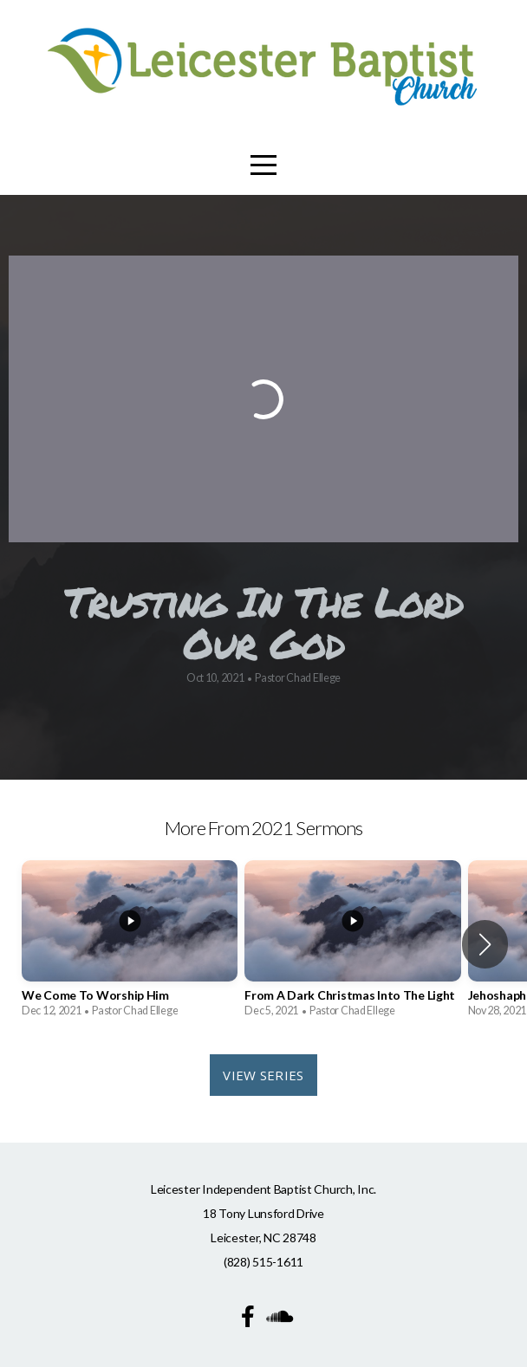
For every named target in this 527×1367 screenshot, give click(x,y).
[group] (129, 944)
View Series (263, 1075)
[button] (485, 944)
